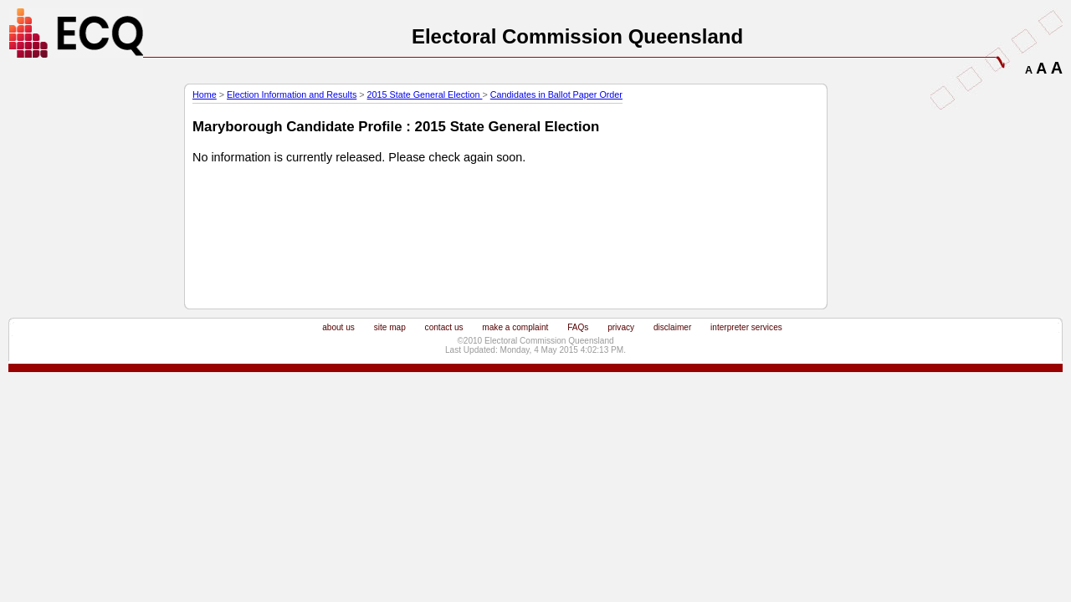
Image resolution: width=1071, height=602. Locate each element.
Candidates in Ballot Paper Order (556, 94)
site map (390, 327)
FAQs (577, 327)
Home (204, 94)
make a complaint (515, 327)
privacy (620, 327)
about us (338, 327)
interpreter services (746, 327)
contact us (444, 327)
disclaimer (672, 327)
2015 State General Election (425, 94)
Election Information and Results (291, 94)
